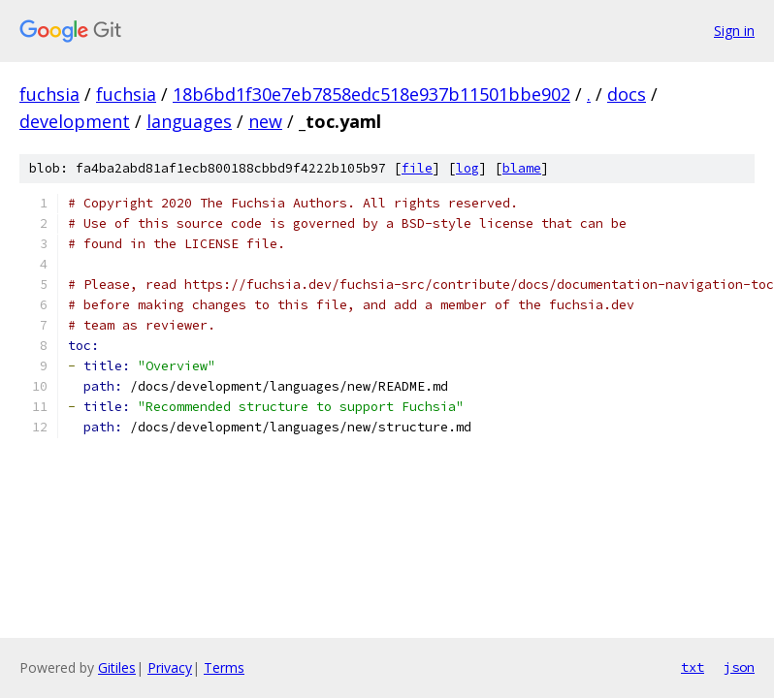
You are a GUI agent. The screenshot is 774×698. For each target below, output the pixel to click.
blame (521, 168)
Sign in (734, 30)
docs (626, 94)
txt (692, 667)
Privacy (169, 667)
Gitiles (117, 667)
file (417, 168)
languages (189, 121)
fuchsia (49, 94)
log (467, 168)
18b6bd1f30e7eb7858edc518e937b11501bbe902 (371, 94)
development (74, 121)
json (739, 667)
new (265, 121)
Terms (224, 667)
